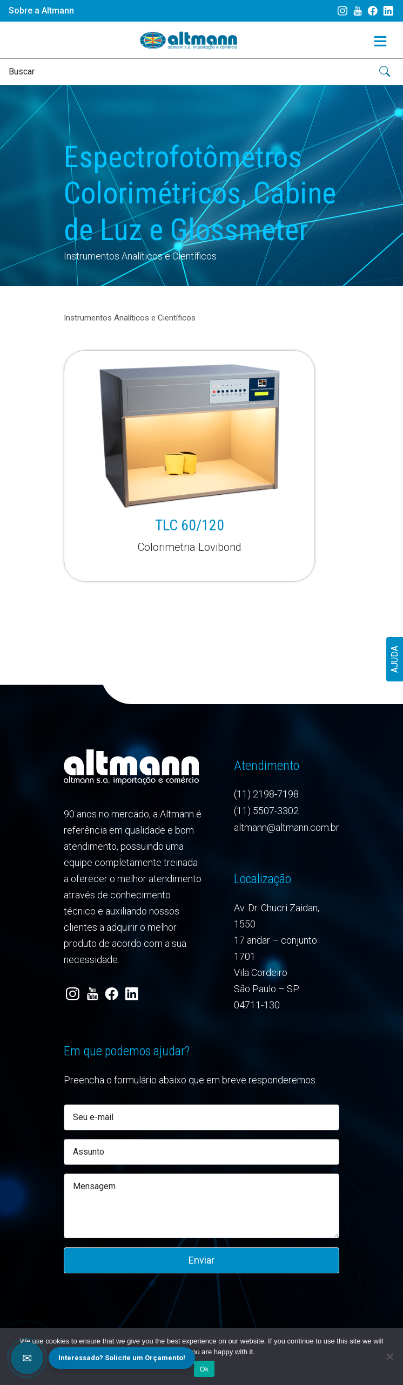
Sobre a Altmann (41, 10)
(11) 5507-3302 (266, 810)
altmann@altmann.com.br (286, 827)
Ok (204, 1369)
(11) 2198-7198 (266, 794)
